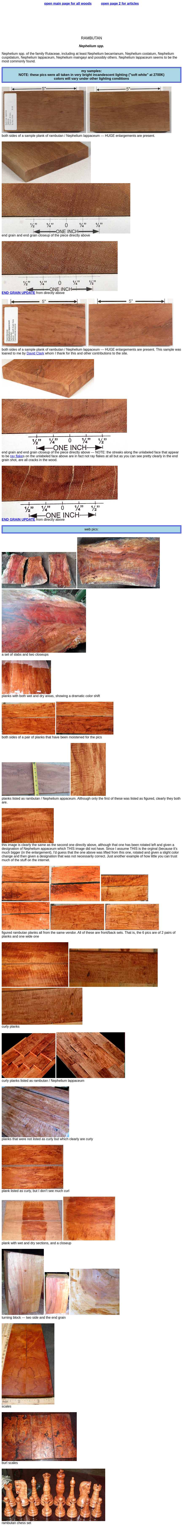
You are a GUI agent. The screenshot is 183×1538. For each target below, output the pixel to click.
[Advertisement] (91, 18)
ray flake (16, 456)
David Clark (35, 353)
